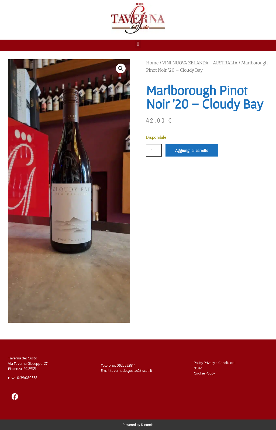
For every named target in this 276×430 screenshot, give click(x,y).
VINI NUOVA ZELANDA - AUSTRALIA (199, 62)
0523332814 (126, 365)
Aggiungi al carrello (191, 150)
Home (152, 62)
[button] (137, 44)
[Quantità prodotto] (154, 150)
